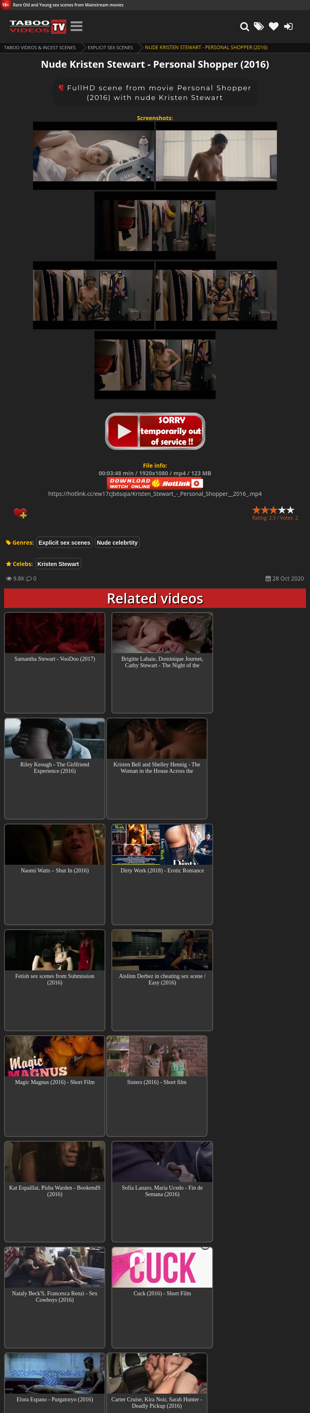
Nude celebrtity (117, 542)
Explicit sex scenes (115, 47)
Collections (155, 1302)
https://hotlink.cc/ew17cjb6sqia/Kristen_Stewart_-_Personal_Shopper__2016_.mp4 (155, 493)
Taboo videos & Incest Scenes (42, 47)
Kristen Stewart (58, 564)
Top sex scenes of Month (155, 1279)
